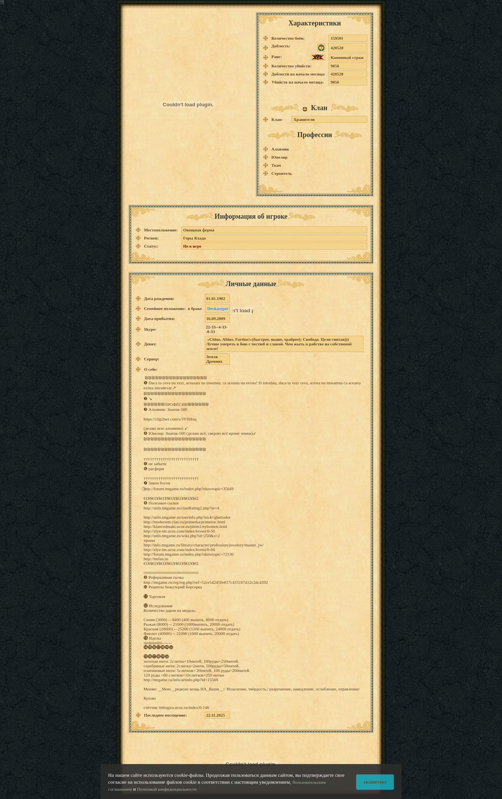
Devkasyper (218, 308)
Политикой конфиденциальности (166, 792)
